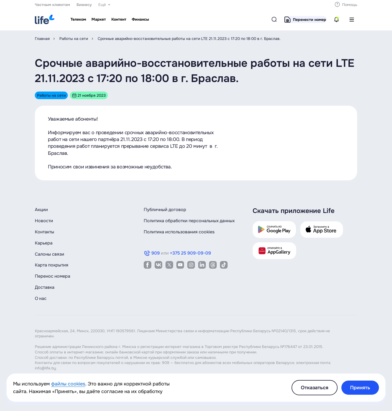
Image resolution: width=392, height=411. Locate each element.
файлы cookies (68, 384)
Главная (42, 38)
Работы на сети (73, 38)
